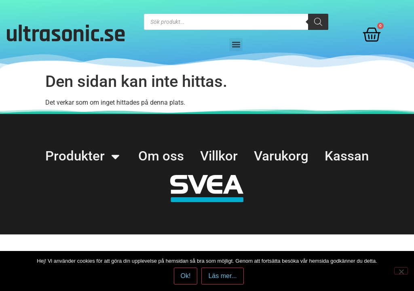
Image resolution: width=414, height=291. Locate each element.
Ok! (186, 276)
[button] (236, 44)
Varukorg (283, 156)
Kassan (349, 156)
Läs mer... (223, 276)
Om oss (159, 156)
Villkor (219, 156)
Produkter (81, 156)
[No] (401, 270)
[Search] (318, 22)
